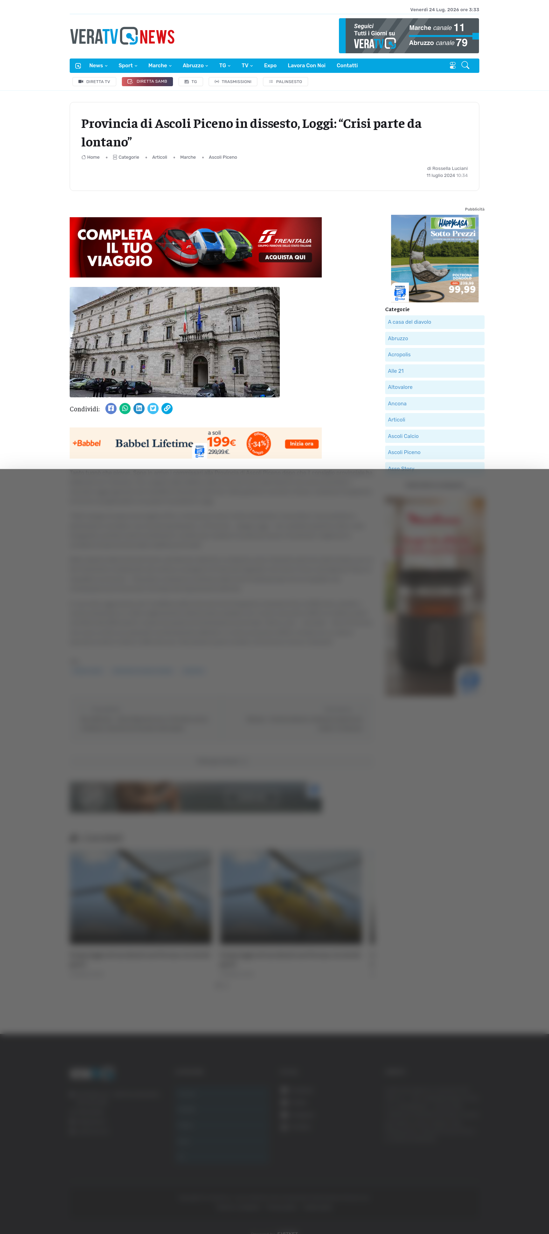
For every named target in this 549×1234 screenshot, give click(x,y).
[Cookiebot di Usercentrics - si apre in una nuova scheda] (59, 1209)
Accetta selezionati (470, 1172)
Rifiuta (471, 1195)
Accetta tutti (471, 1149)
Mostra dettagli (125, 1209)
